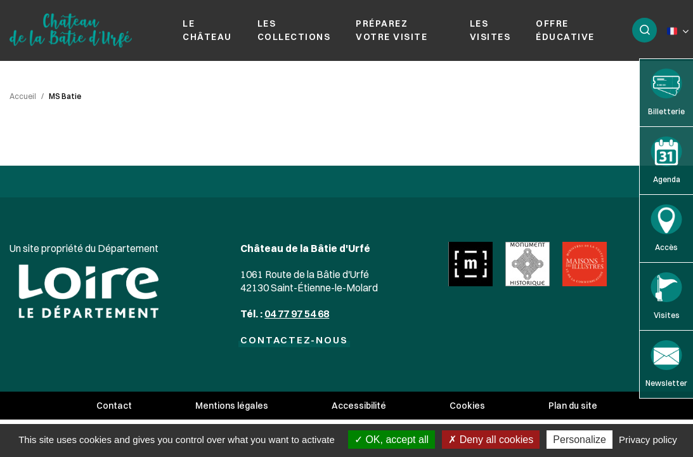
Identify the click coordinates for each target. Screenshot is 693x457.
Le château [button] (207, 30)
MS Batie (65, 96)
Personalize (579, 439)
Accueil (23, 96)
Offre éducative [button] (565, 30)
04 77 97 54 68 (296, 313)
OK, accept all (391, 439)
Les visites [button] (490, 30)
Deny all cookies (490, 439)
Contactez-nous (294, 340)
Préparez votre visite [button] (391, 30)
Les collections (294, 30)
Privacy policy (648, 439)
